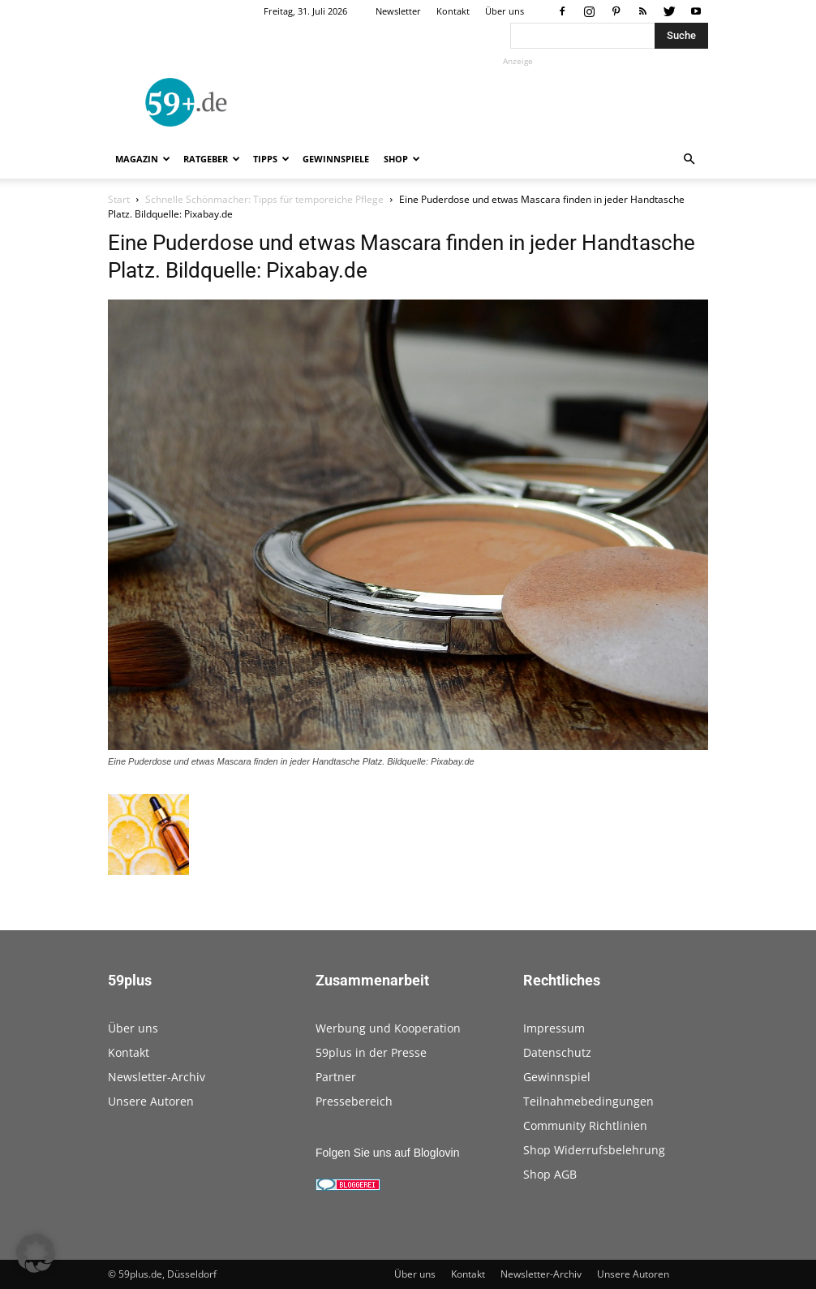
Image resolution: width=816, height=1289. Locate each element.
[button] (688, 159)
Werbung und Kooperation (388, 1028)
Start (119, 199)
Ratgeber (211, 159)
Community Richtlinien (585, 1125)
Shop (402, 159)
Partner (336, 1076)
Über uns (504, 11)
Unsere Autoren (151, 1101)
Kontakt (453, 11)
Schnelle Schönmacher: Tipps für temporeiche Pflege (264, 199)
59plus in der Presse (371, 1052)
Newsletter (398, 11)
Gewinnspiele (336, 159)
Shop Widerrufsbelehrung (594, 1150)
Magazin (142, 159)
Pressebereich (354, 1101)
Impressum (554, 1028)
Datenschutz (557, 1052)
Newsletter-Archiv (156, 1076)
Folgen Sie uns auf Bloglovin (387, 1152)
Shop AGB (550, 1174)
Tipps (271, 159)
